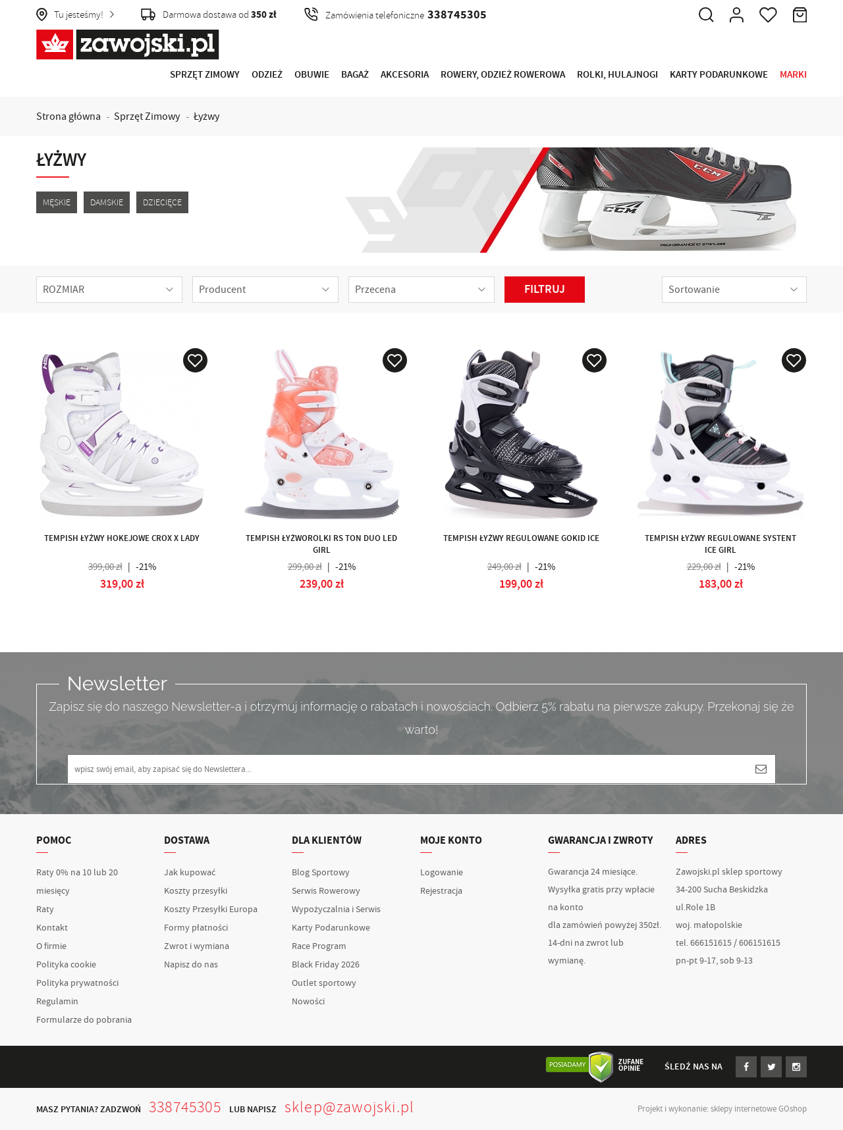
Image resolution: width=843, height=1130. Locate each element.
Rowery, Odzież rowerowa (503, 75)
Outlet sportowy (324, 983)
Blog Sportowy (321, 873)
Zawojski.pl (127, 45)
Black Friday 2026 (326, 965)
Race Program (319, 946)
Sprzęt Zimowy (205, 75)
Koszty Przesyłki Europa (211, 909)
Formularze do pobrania (84, 1020)
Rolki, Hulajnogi (617, 75)
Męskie (56, 202)
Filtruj (544, 289)
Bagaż (355, 75)
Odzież (267, 75)
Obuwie (311, 75)
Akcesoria (405, 75)
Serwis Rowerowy (326, 891)
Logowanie (441, 873)
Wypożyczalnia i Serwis (336, 909)
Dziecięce (162, 202)
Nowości (308, 1002)
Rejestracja (441, 891)
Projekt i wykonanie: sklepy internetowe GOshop (722, 1109)
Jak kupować (189, 873)
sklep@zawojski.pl (349, 1107)
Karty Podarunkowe (719, 75)
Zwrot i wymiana (196, 946)
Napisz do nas (191, 965)
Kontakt (52, 928)
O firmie (51, 946)
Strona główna (68, 116)
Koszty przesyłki (195, 891)
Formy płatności (196, 928)
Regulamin (57, 1002)
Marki (793, 75)
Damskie (106, 202)
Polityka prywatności (77, 983)
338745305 (185, 1107)
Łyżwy (206, 116)
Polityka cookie (66, 965)
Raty (45, 909)
